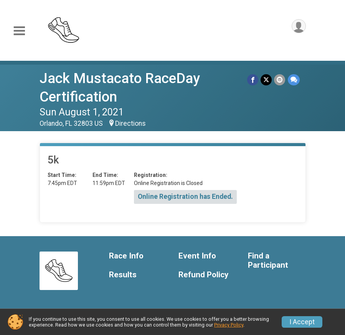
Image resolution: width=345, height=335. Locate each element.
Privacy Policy (228, 325)
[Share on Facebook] (253, 79)
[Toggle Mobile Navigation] (19, 31)
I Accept (302, 322)
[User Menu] (299, 26)
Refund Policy (203, 274)
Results (123, 274)
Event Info (197, 256)
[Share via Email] (280, 79)
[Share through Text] (294, 79)
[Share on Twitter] (266, 79)
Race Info (126, 256)
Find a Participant (268, 261)
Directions (130, 123)
